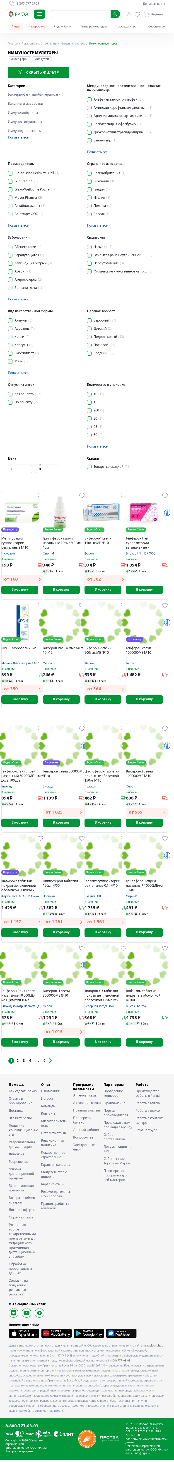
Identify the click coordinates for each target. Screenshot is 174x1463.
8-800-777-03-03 (21, 1429)
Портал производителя (116, 1116)
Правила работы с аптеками (55, 1209)
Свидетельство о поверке (54, 1178)
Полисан (91, 788)
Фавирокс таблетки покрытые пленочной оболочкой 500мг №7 (18, 887)
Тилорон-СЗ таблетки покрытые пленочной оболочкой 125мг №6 (102, 998)
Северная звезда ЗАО (99, 1008)
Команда (48, 1109)
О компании (50, 1094)
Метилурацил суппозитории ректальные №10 (14, 543)
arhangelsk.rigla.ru (152, 1348)
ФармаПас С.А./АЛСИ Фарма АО (23, 898)
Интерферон (20, 59)
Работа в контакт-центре (150, 1124)
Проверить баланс (82, 1123)
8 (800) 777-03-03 (119, 1363)
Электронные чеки (84, 1150)
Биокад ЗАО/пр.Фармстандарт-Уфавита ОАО (32, 1008)
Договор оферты (22, 1213)
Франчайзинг (114, 1106)
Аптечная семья (85, 1099)
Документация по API (118, 1152)
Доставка (16, 1114)
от (13, 464)
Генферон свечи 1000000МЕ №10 (138, 651)
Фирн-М (48, 553)
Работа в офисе (148, 1114)
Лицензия (16, 1157)
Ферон (89, 553)
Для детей (42, 59)
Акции (16, 26)
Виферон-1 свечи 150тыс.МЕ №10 (98, 541)
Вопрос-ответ (84, 1141)
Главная (13, 43)
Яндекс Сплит (63, 26)
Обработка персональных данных (20, 1272)
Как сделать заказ (23, 1094)
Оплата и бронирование (20, 1104)
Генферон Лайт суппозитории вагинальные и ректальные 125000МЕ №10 (143, 543)
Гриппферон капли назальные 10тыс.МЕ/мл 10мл (62, 543)
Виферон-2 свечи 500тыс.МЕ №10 (98, 651)
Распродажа (37, 26)
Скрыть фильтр (38, 72)
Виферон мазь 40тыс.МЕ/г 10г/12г (63, 651)
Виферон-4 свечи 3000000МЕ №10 (56, 996)
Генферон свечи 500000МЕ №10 (63, 775)
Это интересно (20, 1121)
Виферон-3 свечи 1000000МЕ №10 (139, 775)
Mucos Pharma (136, 1008)
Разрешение (19, 1165)
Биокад (131, 664)
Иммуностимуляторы (25, 122)
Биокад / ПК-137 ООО (141, 553)
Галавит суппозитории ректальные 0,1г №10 (102, 885)
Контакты (48, 1117)
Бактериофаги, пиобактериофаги (34, 95)
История (48, 1102)
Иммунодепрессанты (24, 131)
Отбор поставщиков (114, 1140)
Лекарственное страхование (53, 1158)
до (41, 464)
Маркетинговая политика (21, 1191)
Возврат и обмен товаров (22, 1203)
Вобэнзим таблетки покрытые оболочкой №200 (143, 998)
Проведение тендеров (113, 1097)
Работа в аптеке (148, 1106)
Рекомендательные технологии (55, 1197)
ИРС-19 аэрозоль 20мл (18, 649)
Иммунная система (76, 43)
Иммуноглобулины (23, 113)
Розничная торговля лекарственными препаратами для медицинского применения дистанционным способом (22, 1244)
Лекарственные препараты (41, 43)
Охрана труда (146, 1133)
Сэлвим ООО (93, 898)
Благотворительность (55, 1127)
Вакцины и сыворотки (25, 104)
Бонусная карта (154, 4)
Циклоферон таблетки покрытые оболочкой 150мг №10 (102, 777)
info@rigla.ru (142, 1456)
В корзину (22, 590)
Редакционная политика (52, 1146)
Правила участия (86, 1114)
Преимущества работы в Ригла (148, 1097)
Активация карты (87, 1106)
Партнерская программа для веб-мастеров (115, 1178)
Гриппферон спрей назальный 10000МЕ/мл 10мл (144, 887)
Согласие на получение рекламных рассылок (18, 1291)
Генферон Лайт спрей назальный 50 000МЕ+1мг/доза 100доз (22, 777)
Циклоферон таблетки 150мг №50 (60, 885)
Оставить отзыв (53, 1136)
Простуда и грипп (128, 26)
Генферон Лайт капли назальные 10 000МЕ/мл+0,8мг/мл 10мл (18, 998)
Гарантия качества (55, 1168)
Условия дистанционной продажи (21, 1177)
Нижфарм (8, 553)
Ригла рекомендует (94, 26)
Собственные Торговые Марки (117, 1164)
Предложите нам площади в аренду (118, 1128)
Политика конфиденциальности (23, 1133)
